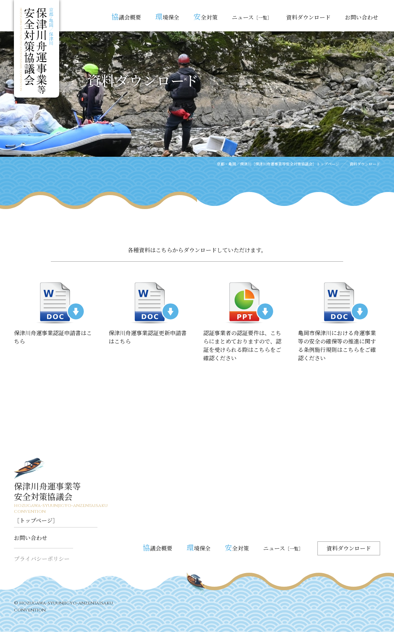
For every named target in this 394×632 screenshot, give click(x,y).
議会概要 (126, 16)
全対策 (206, 16)
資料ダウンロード (308, 17)
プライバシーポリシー (42, 559)
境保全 (167, 16)
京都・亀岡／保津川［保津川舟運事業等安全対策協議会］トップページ (278, 164)
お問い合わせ (361, 17)
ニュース (252, 17)
